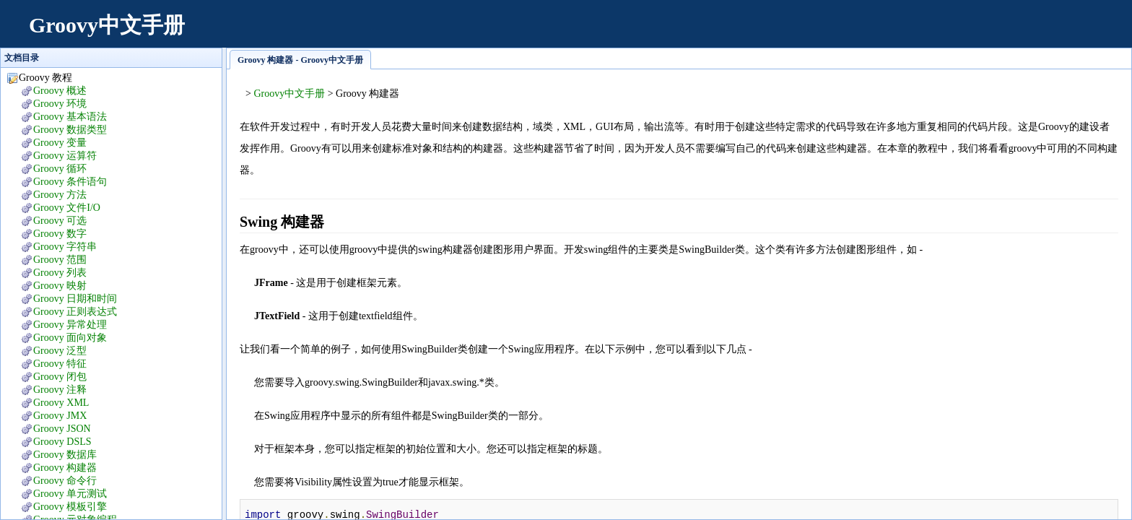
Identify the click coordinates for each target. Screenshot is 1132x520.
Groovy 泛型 (60, 350)
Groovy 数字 (60, 233)
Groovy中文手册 (107, 25)
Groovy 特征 (60, 363)
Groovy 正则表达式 (75, 311)
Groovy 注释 (60, 389)
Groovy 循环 (60, 168)
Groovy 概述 (60, 90)
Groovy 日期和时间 (75, 298)
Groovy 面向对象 (70, 337)
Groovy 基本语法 (70, 116)
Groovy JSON (62, 428)
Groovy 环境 (60, 103)
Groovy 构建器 (65, 467)
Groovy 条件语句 (70, 181)
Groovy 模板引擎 (70, 506)
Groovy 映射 (60, 285)
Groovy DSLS (62, 441)
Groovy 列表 (60, 272)
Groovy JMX (60, 415)
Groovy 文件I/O (66, 207)
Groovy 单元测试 (70, 493)
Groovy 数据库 (65, 454)
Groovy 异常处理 (70, 324)
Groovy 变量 (60, 142)
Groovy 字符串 (65, 246)
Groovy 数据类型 (70, 129)
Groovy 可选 (60, 220)
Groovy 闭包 (60, 376)
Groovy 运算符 (65, 155)
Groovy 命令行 (65, 480)
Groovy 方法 (60, 194)
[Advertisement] (855, 32)
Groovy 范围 (60, 259)
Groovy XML (61, 402)
